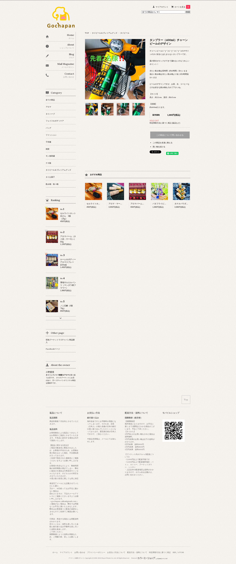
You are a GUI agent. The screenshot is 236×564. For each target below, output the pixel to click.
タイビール (124, 33)
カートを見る (182, 7)
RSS (174, 552)
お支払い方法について (116, 552)
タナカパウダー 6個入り (185, 203)
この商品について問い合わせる (170, 135)
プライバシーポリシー (96, 552)
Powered (149, 558)
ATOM (181, 552)
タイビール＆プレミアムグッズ (104, 33)
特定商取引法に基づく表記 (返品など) (165, 123)
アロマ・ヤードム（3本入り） (122, 203)
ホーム (55, 552)
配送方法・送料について (137, 552)
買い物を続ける (159, 147)
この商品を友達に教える (162, 142)
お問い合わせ (79, 552)
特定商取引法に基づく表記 (160, 552)
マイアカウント (162, 7)
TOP (87, 33)
